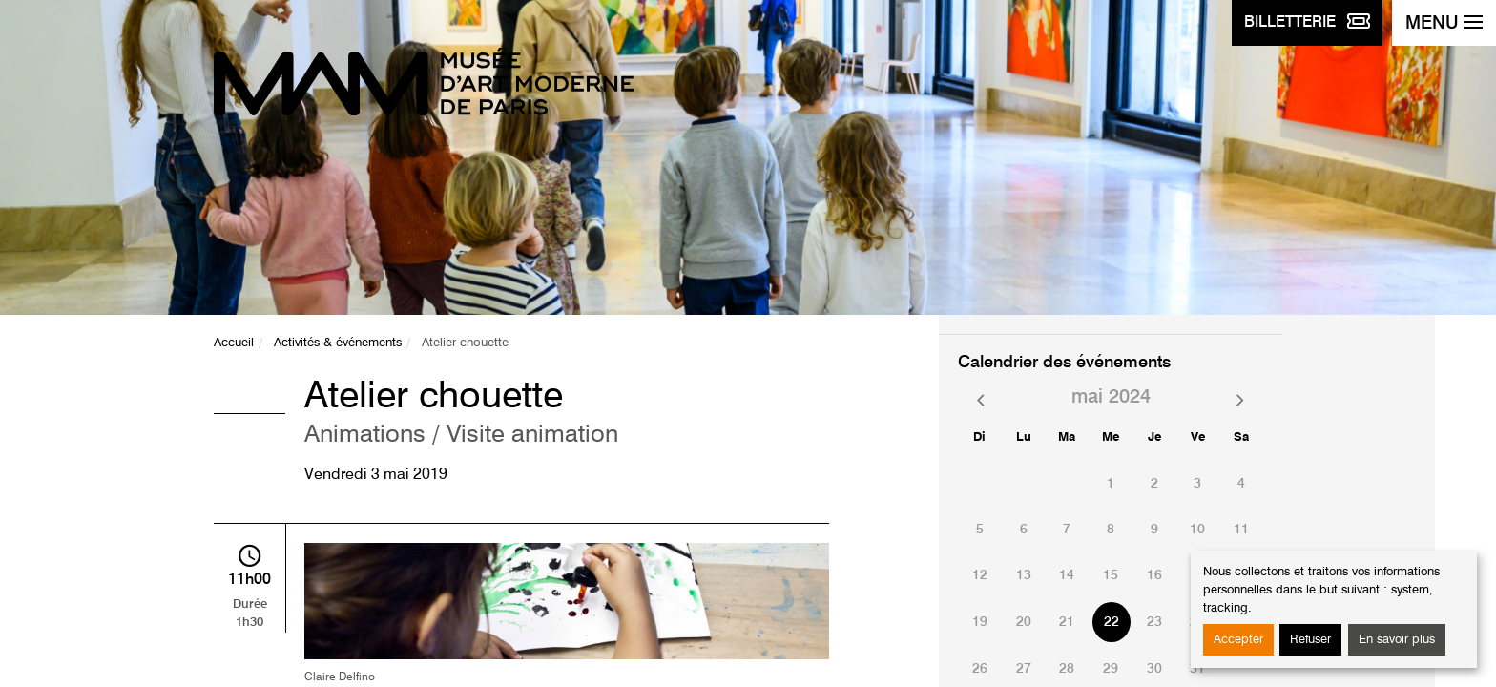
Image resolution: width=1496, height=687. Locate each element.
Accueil (234, 343)
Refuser (1310, 640)
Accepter (1238, 640)
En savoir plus (1397, 640)
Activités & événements (338, 343)
